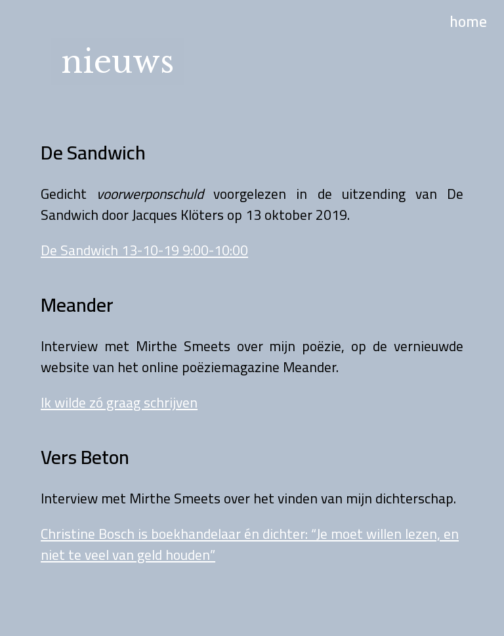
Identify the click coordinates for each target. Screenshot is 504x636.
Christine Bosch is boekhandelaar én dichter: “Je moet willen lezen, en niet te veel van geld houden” (250, 544)
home (468, 21)
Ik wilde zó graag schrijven (119, 402)
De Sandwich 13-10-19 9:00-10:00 (144, 250)
